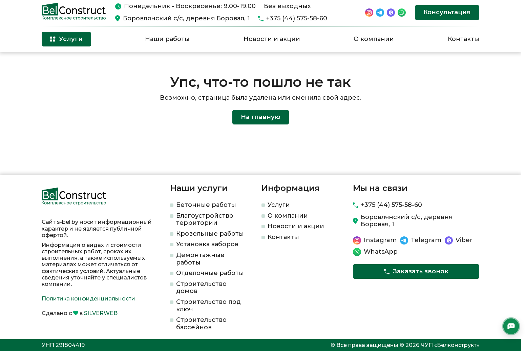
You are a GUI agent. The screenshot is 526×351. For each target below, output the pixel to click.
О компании (374, 39)
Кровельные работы (210, 233)
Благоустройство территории (204, 219)
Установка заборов (207, 244)
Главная (51, 63)
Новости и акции (272, 39)
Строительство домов (201, 287)
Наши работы (167, 39)
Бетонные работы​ (206, 205)
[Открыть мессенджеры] (511, 326)
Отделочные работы (210, 273)
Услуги (279, 205)
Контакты (463, 39)
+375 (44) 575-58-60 (296, 18)
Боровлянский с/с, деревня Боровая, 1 (186, 18)
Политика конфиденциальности (88, 298)
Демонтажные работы (200, 258)
